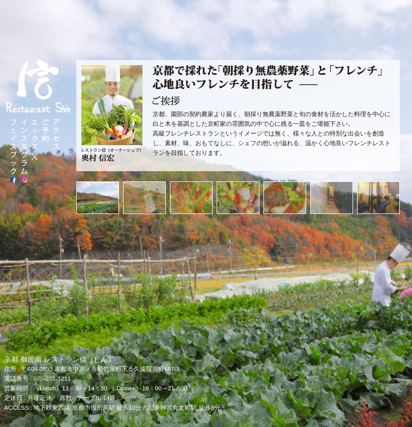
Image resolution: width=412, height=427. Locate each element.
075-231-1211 (52, 378)
